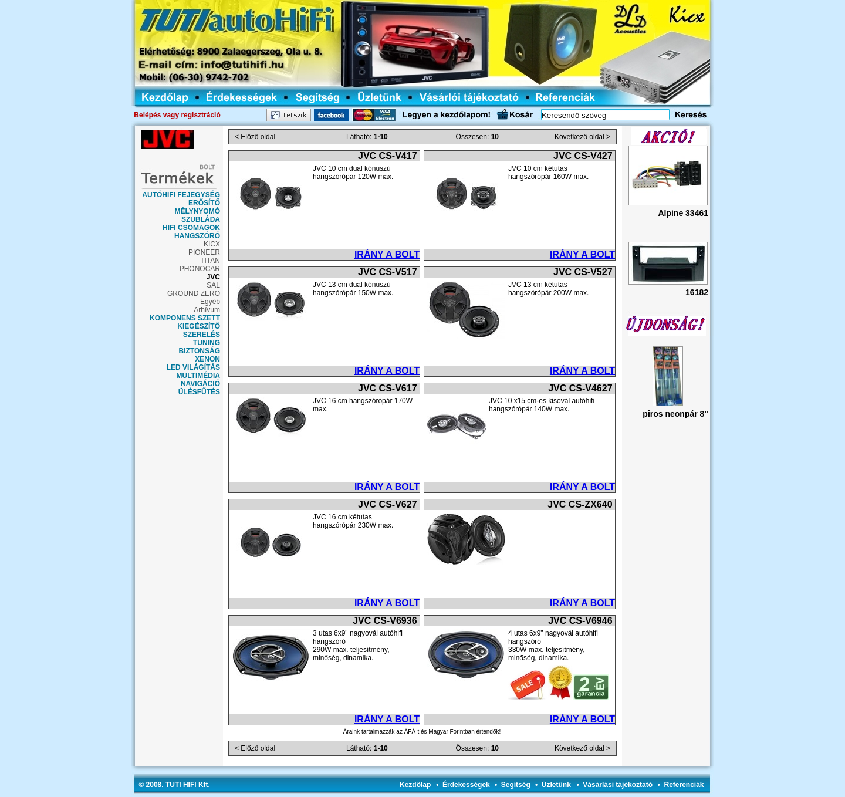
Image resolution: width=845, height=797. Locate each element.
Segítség (515, 785)
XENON (207, 359)
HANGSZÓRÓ (197, 236)
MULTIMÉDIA (198, 376)
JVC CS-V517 (387, 272)
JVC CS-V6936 (385, 621)
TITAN (210, 260)
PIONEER (204, 252)
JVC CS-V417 (387, 156)
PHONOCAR (200, 269)
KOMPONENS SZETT (185, 318)
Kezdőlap (415, 785)
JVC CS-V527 (583, 272)
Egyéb (210, 302)
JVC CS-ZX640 (579, 504)
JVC (213, 277)
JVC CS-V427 (583, 156)
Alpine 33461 (683, 213)
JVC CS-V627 (387, 504)
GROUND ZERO (193, 293)
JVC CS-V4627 (580, 388)
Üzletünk (556, 785)
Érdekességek (466, 785)
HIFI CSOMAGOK (191, 228)
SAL (213, 285)
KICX (212, 244)
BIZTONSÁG (199, 351)
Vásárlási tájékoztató (618, 785)
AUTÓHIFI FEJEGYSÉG (181, 195)
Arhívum (207, 310)
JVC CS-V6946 (580, 621)
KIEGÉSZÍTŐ (198, 326)
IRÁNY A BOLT (387, 254)
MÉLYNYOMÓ (197, 211)
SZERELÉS (201, 334)
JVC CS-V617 (387, 388)
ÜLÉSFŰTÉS (199, 392)
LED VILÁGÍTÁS (193, 367)
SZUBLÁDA (200, 219)
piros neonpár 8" (675, 413)
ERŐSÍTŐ (204, 203)
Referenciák (684, 785)
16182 (696, 292)
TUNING (206, 343)
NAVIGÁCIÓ (200, 384)
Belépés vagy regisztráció (177, 115)
